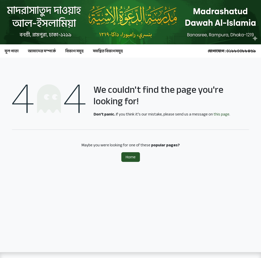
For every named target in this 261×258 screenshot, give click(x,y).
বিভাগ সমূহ (74, 51)
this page (221, 114)
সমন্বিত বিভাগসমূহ (108, 51)
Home (131, 157)
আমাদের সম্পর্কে (42, 51)
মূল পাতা (12, 51)
